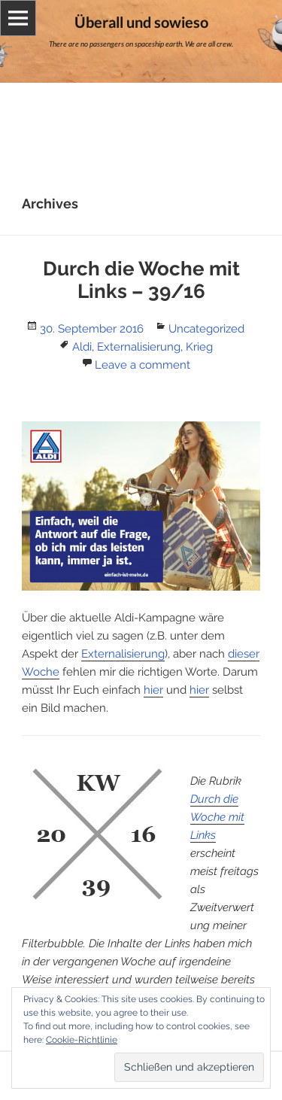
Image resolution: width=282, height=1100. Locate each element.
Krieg (199, 347)
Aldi (82, 347)
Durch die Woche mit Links (217, 817)
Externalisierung (138, 347)
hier (153, 690)
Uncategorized (206, 329)
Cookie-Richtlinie (81, 1040)
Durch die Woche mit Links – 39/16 (141, 279)
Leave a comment (142, 365)
